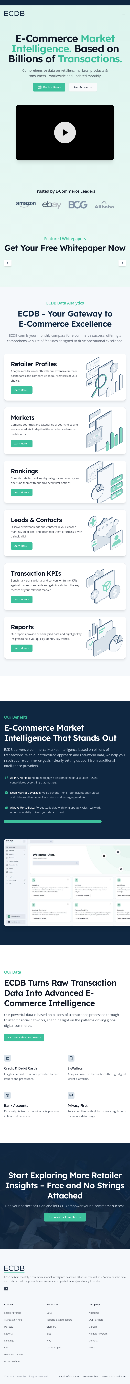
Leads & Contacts (13, 1354)
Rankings (9, 1340)
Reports (8, 1333)
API (6, 1347)
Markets (8, 1326)
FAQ (49, 1340)
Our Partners (96, 1319)
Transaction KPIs (13, 1319)
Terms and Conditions (114, 1376)
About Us (94, 1312)
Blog (49, 1333)
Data (49, 1312)
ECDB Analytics (12, 1361)
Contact (93, 1340)
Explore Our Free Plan (65, 1217)
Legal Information (69, 1376)
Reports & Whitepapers (59, 1319)
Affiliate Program (98, 1333)
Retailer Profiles (12, 1312)
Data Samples (54, 1347)
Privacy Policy (90, 1376)
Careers (93, 1326)
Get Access (83, 87)
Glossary (51, 1326)
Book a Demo (49, 87)
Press (92, 1347)
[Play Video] (65, 132)
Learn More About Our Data (24, 1037)
